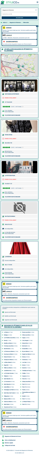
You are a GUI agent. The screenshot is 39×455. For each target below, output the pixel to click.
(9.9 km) (8, 404)
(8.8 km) (26, 387)
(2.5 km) (28, 335)
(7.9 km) (8, 376)
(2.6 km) (11, 337)
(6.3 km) (10, 359)
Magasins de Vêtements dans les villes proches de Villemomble (18, 326)
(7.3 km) (26, 367)
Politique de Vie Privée (10, 445)
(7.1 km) (8, 365)
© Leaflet (32, 76)
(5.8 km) (26, 356)
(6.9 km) (26, 362)
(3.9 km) (10, 346)
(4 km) (26, 346)
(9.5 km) (26, 398)
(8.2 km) (9, 381)
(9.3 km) (8, 396)
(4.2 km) (9, 348)
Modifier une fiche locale (10, 316)
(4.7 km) (11, 351)
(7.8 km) (26, 373)
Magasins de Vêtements (15, 22)
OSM (37, 76)
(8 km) (26, 376)
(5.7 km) (9, 356)
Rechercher (19, 17)
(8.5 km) (28, 381)
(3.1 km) (7, 340)
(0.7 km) (8, 332)
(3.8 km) (27, 343)
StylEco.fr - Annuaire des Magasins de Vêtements (21, 450)
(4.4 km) (27, 348)
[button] (19, 66)
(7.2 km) (26, 365)
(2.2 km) (28, 332)
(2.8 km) (25, 337)
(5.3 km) (27, 351)
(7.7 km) (29, 370)
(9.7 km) (28, 401)
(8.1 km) (26, 378)
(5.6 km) (10, 354)
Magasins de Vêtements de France (13, 436)
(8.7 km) (9, 387)
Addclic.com (21, 452)
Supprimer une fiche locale (11, 319)
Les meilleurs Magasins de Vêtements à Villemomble (18, 49)
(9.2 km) (29, 393)
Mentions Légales (9, 442)
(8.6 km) (26, 384)
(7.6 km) (9, 370)
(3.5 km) (10, 343)
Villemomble (26, 22)
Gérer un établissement (10, 440)
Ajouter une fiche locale (10, 312)
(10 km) (10, 407)
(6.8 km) (9, 362)
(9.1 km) (11, 393)
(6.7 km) (26, 359)
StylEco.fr (5, 22)
